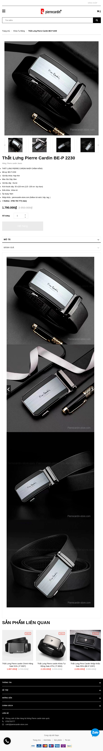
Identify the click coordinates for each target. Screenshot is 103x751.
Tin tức (67, 740)
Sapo (57, 735)
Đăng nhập (92, 3)
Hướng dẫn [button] (51, 698)
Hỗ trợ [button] (51, 690)
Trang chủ (37, 740)
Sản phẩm (58, 740)
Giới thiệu (47, 740)
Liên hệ (5, 713)
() (99, 11)
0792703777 (10, 721)
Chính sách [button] (51, 706)
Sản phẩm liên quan (26, 622)
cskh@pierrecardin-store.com (16, 724)
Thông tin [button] (51, 683)
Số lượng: (6, 216)
